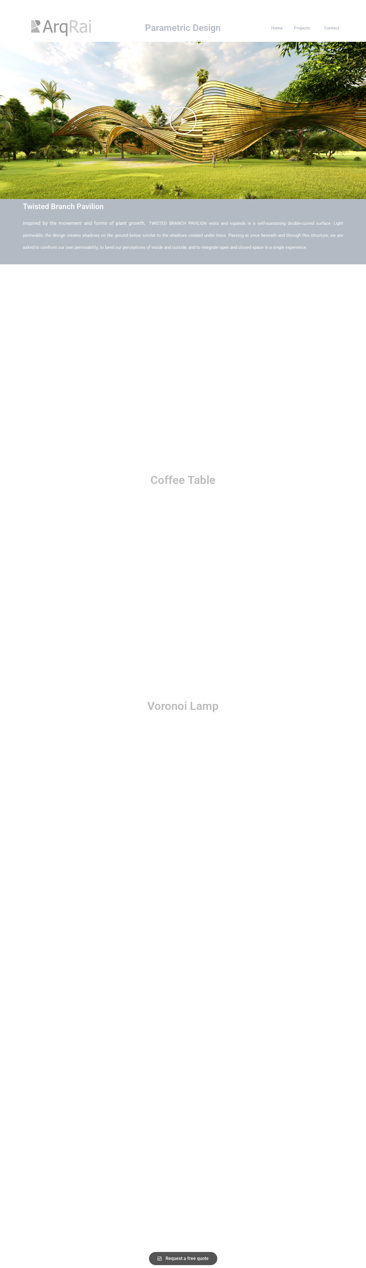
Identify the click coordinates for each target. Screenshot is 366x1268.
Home (277, 28)
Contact (331, 28)
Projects (303, 28)
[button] (183, 120)
